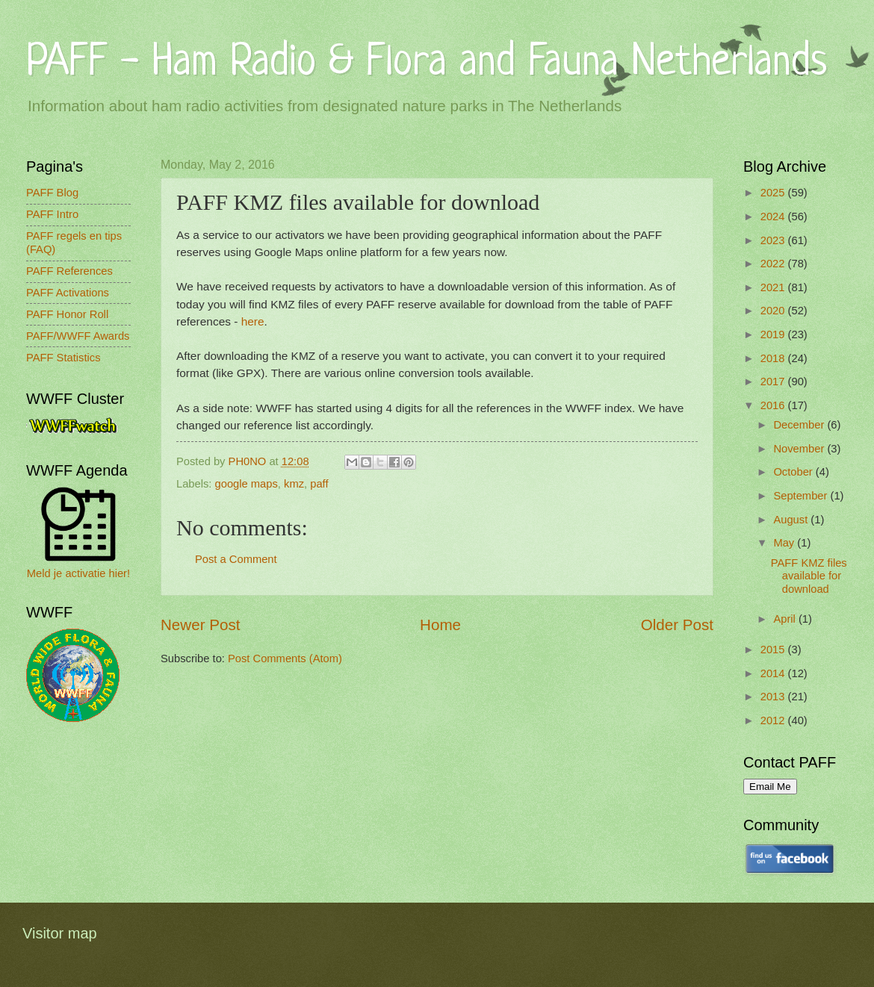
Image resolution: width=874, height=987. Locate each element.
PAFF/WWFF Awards (77, 336)
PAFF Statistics (63, 358)
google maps (246, 484)
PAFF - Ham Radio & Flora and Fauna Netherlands (426, 63)
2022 (774, 264)
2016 (774, 405)
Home (440, 624)
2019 (774, 334)
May (785, 543)
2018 (774, 358)
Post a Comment (236, 559)
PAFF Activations (67, 293)
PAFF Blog (52, 193)
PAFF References (69, 271)
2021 (774, 287)
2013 (774, 697)
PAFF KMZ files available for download (809, 576)
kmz (294, 484)
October (794, 472)
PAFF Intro (52, 214)
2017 (774, 381)
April (786, 619)
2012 (774, 720)
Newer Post (200, 624)
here (252, 321)
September (801, 496)
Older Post (677, 624)
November (800, 449)
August (792, 520)
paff (319, 484)
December (800, 425)
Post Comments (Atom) (285, 658)
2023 (774, 240)
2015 (774, 650)
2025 (774, 193)
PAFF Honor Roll (67, 314)
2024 (774, 216)
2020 (774, 311)
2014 (774, 673)
